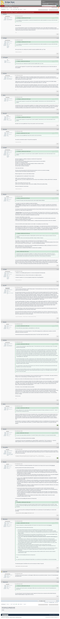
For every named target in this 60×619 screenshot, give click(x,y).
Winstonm (5, 519)
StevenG (5, 113)
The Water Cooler (15, 7)
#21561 (58, 14)
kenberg (5, 14)
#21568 (58, 147)
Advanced (59, 5)
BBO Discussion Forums (4, 7)
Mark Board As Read (18, 617)
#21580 (58, 582)
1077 (11, 9)
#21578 (58, 519)
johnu (4, 95)
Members (6, 5)
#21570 (58, 269)
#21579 (58, 571)
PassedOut (5, 447)
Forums (2, 5)
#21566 (58, 113)
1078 (14, 9)
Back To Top (3, 617)
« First (7, 9)
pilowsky (5, 129)
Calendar (10, 5)
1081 (21, 9)
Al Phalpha (5, 57)
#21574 (58, 404)
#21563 (58, 57)
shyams (4, 194)
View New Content (54, 7)
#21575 (58, 429)
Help (57, 4)
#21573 (58, 340)
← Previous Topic (46, 602)
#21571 (58, 285)
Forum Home (7, 617)
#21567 (58, 129)
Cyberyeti (5, 571)
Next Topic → (57, 602)
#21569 (58, 194)
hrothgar (5, 38)
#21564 (58, 73)
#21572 (58, 322)
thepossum (5, 582)
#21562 (58, 38)
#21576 (58, 447)
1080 (18, 9)
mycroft (4, 285)
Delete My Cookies (12, 617)
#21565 (58, 95)
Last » (25, 9)
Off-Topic (10, 7)
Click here (53, 465)
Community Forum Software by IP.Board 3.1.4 (52, 617)
